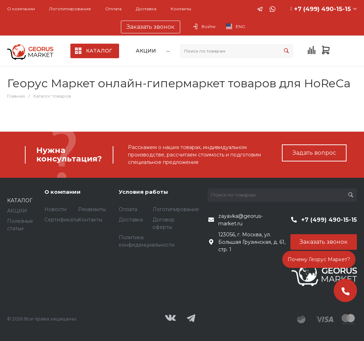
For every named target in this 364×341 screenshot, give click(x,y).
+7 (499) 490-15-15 (322, 9)
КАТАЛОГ (19, 200)
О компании (21, 8)
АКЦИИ (17, 211)
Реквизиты (92, 209)
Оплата (113, 8)
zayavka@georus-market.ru (240, 220)
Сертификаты (61, 219)
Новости (55, 209)
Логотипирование (70, 8)
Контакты (181, 8)
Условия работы (143, 191)
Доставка (146, 8)
